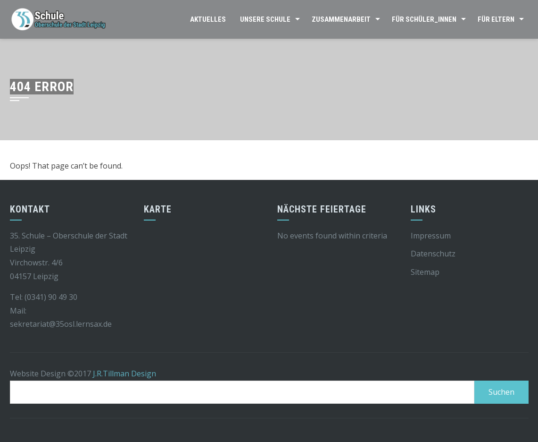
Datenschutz (433, 253)
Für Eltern (496, 19)
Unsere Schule (265, 19)
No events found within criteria (332, 235)
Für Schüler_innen (424, 19)
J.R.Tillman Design (124, 373)
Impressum (431, 235)
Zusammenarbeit (341, 19)
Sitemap (425, 272)
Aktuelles (208, 19)
